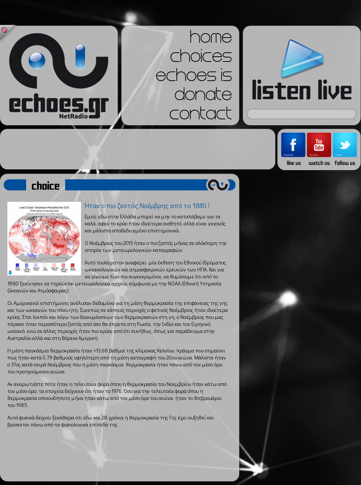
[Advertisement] (138, 149)
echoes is (194, 77)
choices (201, 58)
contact (200, 115)
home (211, 39)
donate (203, 96)
